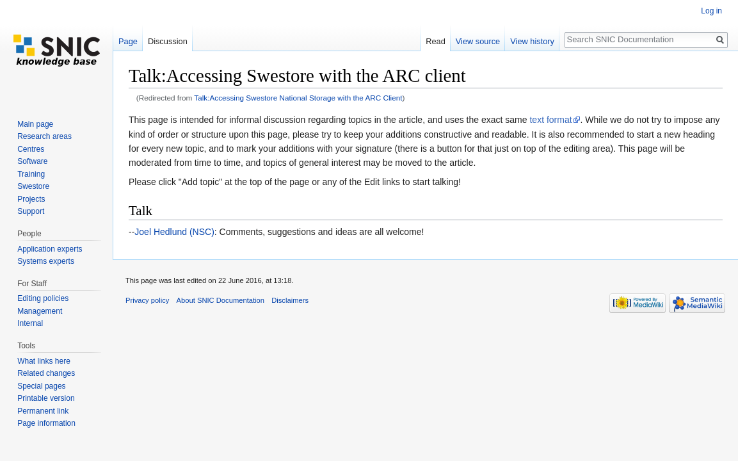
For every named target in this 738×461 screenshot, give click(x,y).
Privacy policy (147, 300)
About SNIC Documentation (220, 300)
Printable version (45, 398)
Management (39, 311)
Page (128, 41)
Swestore (33, 186)
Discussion (168, 41)
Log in (711, 10)
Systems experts (45, 261)
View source (478, 41)
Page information (46, 423)
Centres (30, 149)
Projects (31, 199)
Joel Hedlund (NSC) (174, 232)
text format (550, 120)
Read (435, 41)
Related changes (46, 373)
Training (31, 174)
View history (532, 41)
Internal (30, 323)
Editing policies (42, 298)
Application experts (49, 249)
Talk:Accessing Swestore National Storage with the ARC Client (298, 97)
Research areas (44, 136)
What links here (43, 361)
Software (32, 161)
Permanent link (42, 411)
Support (30, 211)
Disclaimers (290, 300)
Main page (35, 124)
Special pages (41, 386)
